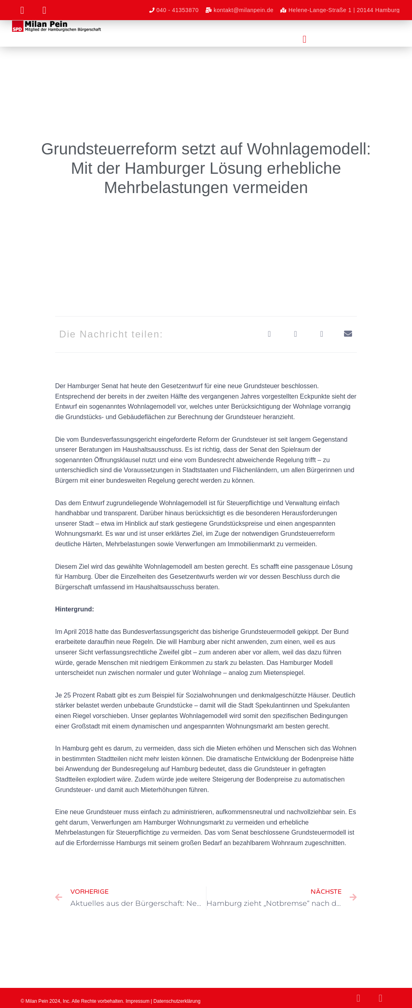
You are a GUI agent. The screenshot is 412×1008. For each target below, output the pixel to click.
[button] (304, 39)
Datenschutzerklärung (176, 1001)
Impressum (137, 1001)
